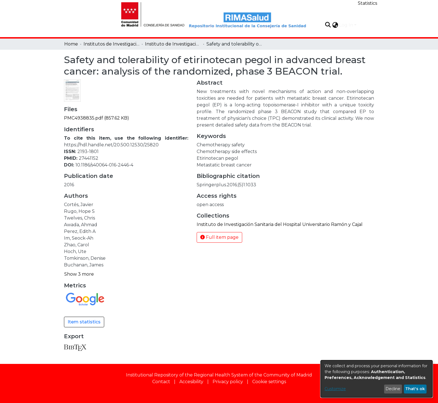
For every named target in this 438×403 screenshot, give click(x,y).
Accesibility (191, 381)
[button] (327, 25)
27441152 (88, 158)
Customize (335, 388)
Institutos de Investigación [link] (111, 44)
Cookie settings (269, 381)
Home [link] (71, 44)
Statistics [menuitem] (367, 3)
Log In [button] (346, 25)
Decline (392, 388)
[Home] (149, 13)
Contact (161, 381)
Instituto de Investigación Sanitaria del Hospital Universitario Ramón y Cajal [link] (173, 44)
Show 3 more (79, 274)
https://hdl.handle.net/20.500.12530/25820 (111, 144)
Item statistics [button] (84, 322)
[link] (96, 118)
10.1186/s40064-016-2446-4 (104, 165)
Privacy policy (228, 381)
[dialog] (376, 378)
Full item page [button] (219, 237)
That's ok (415, 388)
